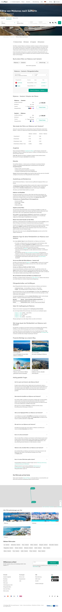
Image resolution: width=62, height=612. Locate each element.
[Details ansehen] (8, 565)
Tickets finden (42, 107)
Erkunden (28, 1)
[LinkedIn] (57, 596)
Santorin (26, 248)
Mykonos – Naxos (18, 312)
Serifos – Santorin (38, 547)
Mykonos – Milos (18, 316)
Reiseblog (5, 578)
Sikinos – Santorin (7, 551)
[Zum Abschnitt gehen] (17, 42)
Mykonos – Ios (18, 315)
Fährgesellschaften (7, 586)
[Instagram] (52, 596)
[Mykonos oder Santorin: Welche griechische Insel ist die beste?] (22, 366)
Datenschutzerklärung (27, 605)
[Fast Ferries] (21, 82)
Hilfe (42, 1)
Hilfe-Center (37, 578)
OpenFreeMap (47, 506)
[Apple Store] (55, 580)
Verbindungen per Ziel (7, 584)
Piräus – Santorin (33, 551)
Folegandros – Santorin (8, 547)
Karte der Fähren (42, 256)
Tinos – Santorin (16, 551)
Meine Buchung (36, 1)
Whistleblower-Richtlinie (36, 605)
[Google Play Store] (55, 577)
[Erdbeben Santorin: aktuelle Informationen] (40, 366)
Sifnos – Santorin (46, 547)
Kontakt (36, 580)
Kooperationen (22, 578)
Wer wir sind (21, 576)
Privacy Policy (53, 565)
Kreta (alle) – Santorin (53, 544)
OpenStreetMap (59, 506)
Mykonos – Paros (18, 314)
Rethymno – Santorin (28, 547)
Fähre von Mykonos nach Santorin (22, 36)
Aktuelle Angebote (15, 1)
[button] (20, 63)
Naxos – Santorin (41, 551)
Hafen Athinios (35, 277)
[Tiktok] (55, 596)
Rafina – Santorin (33, 544)
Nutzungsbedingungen (15, 605)
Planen (23, 1)
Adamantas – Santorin (15, 544)
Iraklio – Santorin (24, 551)
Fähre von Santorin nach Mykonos (32, 252)
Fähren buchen (6, 36)
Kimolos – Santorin (18, 547)
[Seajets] (21, 86)
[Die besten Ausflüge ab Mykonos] (40, 348)
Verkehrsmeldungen (39, 583)
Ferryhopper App (44, 332)
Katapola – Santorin (43, 544)
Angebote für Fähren (29, 150)
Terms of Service (35, 566)
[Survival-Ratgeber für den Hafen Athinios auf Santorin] (22, 348)
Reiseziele (5, 580)
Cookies (21, 605)
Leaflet (43, 506)
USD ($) (50, 1)
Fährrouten (12, 36)
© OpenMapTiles (51, 506)
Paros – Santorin (25, 544)
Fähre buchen (6, 590)
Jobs (20, 580)
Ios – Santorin (6, 544)
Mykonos (28, 262)
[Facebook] (49, 596)
